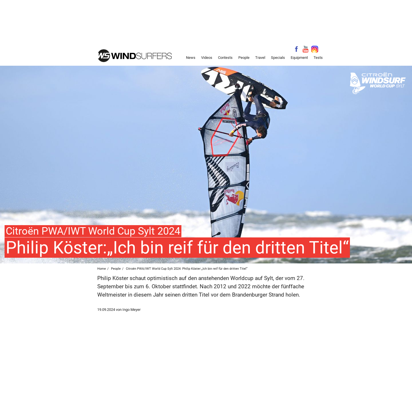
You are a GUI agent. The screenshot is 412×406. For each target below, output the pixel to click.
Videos (206, 57)
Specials (278, 57)
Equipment (299, 57)
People (243, 57)
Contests (225, 57)
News (190, 57)
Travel (260, 57)
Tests (318, 57)
